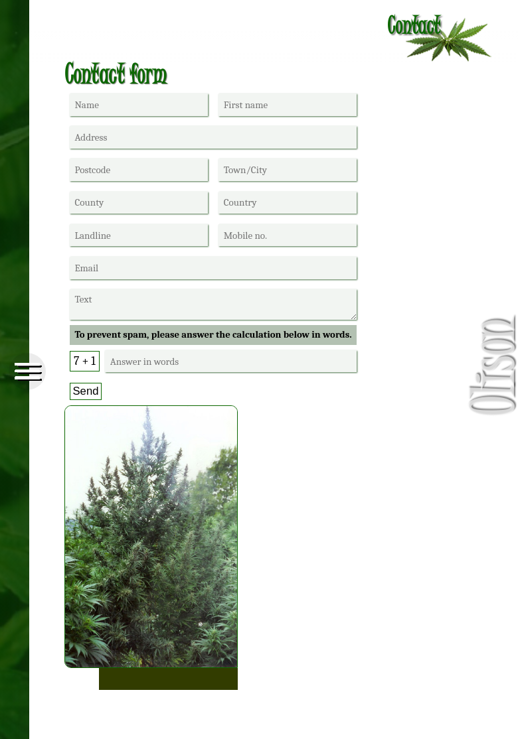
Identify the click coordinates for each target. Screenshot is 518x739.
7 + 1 (85, 361)
